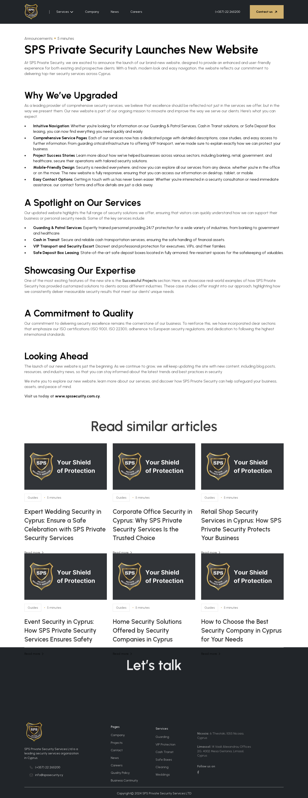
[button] (64, 12)
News (115, 12)
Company (92, 12)
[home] (33, 12)
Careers (136, 12)
